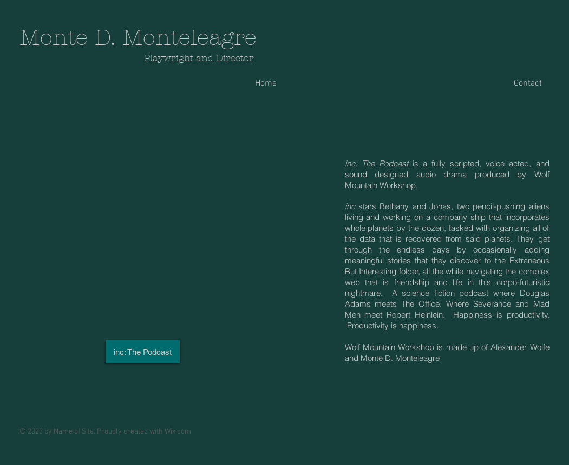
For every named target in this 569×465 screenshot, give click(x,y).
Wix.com (178, 431)
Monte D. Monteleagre (138, 37)
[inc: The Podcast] (143, 351)
